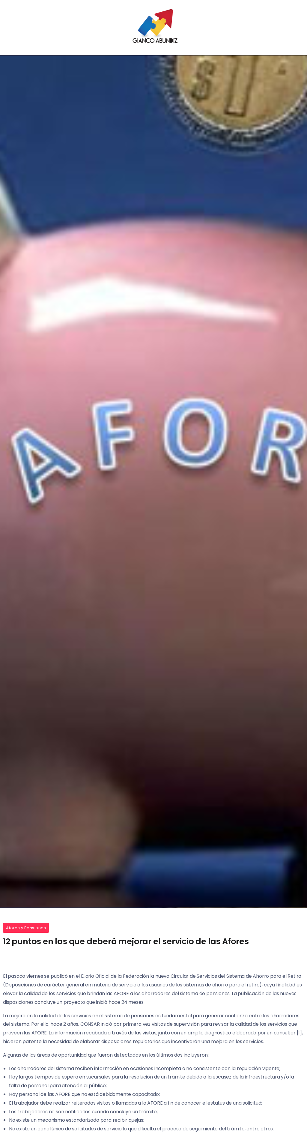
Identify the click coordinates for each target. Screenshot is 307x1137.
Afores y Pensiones (26, 927)
